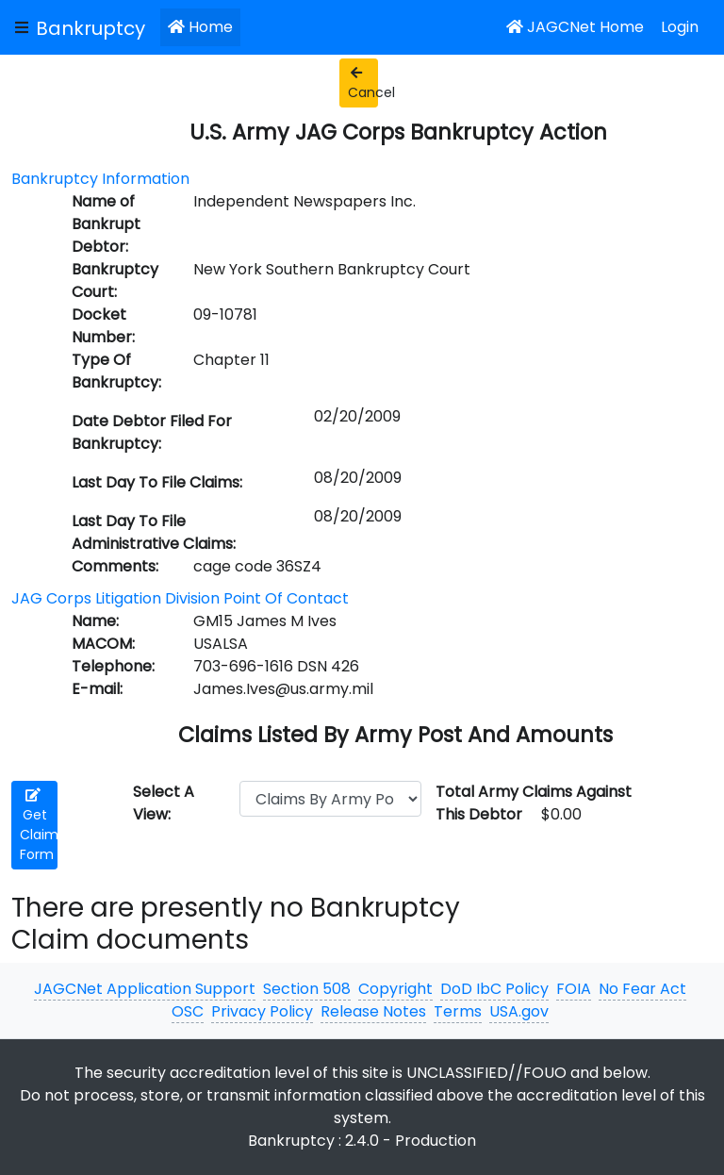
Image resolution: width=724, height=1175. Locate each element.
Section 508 (307, 989)
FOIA (573, 989)
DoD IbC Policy (494, 989)
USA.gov (519, 1011)
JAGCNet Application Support (144, 989)
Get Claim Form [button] (39, 826)
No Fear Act (642, 989)
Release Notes (373, 1011)
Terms (458, 1011)
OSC (188, 1011)
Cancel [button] (363, 84)
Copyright (395, 989)
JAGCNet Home (575, 27)
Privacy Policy (262, 1011)
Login (680, 27)
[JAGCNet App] (94, 27)
